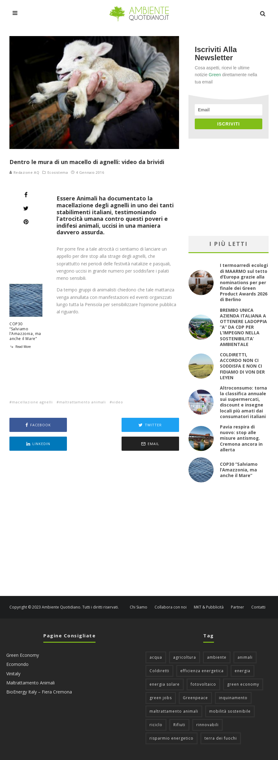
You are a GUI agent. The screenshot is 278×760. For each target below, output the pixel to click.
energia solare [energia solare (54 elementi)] (165, 684)
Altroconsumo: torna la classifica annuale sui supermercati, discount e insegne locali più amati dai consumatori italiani (243, 402)
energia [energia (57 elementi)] (242, 670)
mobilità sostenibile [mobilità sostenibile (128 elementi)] (230, 711)
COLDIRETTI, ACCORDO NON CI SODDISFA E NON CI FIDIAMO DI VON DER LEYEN (242, 366)
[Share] (25, 195)
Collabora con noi (171, 607)
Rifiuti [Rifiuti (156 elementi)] (179, 724)
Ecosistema (57, 172)
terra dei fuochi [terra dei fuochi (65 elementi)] (220, 738)
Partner (237, 607)
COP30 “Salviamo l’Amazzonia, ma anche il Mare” (25, 331)
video (117, 402)
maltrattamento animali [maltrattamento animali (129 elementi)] (174, 711)
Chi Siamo (138, 607)
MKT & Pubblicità (209, 607)
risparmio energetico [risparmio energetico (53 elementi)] (172, 738)
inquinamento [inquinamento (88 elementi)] (233, 697)
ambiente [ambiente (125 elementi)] (216, 657)
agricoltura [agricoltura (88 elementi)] (184, 657)
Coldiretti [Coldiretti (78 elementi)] (159, 670)
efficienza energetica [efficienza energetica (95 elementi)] (202, 670)
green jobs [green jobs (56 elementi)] (161, 697)
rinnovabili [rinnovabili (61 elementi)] (207, 724)
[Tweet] (25, 208)
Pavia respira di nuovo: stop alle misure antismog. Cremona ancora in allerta (241, 438)
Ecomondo (17, 664)
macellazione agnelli (32, 402)
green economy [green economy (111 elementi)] (243, 684)
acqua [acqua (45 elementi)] (156, 657)
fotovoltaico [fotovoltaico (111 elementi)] (203, 684)
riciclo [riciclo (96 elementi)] (156, 724)
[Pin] (25, 222)
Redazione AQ (24, 172)
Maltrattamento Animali (30, 683)
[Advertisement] (94, 524)
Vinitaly (13, 674)
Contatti (258, 607)
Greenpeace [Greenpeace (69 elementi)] (195, 697)
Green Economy (22, 655)
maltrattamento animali (82, 402)
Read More (20, 346)
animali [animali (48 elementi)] (245, 657)
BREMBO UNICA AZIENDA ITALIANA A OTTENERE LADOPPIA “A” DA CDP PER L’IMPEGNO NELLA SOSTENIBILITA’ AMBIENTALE (243, 327)
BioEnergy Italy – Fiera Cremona (39, 692)
